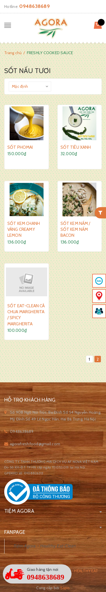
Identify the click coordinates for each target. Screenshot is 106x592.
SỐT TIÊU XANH (75, 147)
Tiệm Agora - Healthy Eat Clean (44, 546)
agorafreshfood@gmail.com (35, 443)
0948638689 (34, 6)
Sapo (65, 587)
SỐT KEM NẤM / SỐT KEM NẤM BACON (75, 229)
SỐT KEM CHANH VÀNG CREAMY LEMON (23, 229)
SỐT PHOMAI (20, 147)
